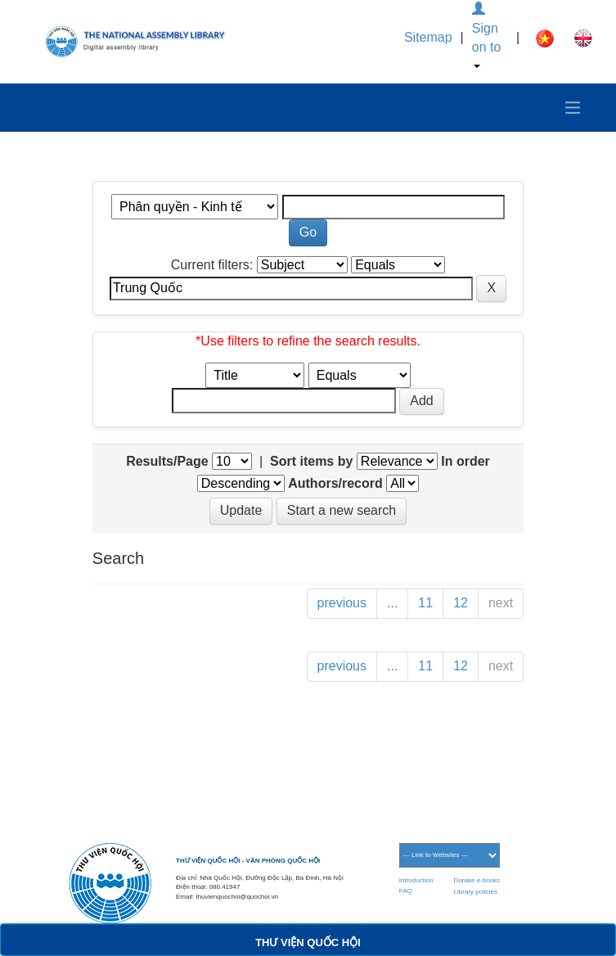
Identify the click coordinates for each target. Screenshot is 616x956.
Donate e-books (477, 880)
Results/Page (167, 461)
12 (460, 603)
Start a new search (341, 510)
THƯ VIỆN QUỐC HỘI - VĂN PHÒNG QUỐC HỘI (248, 860)
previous (341, 603)
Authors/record (335, 483)
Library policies (475, 891)
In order (465, 461)
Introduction (416, 880)
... (392, 603)
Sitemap (428, 37)
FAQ (405, 891)
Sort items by (311, 461)
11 (425, 603)
